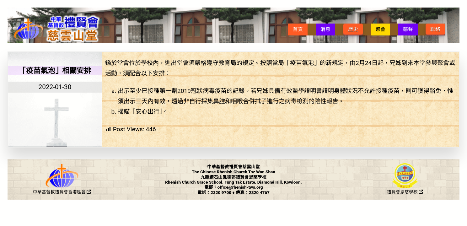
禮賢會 (61, 191)
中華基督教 (44, 191)
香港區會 (79, 191)
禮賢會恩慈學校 (405, 191)
